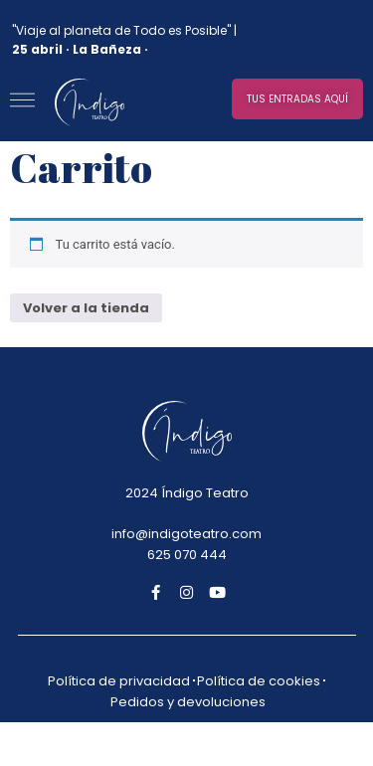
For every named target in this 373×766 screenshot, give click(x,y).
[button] (297, 99)
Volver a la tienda (86, 307)
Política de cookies (258, 680)
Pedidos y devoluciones (188, 701)
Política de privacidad (119, 680)
